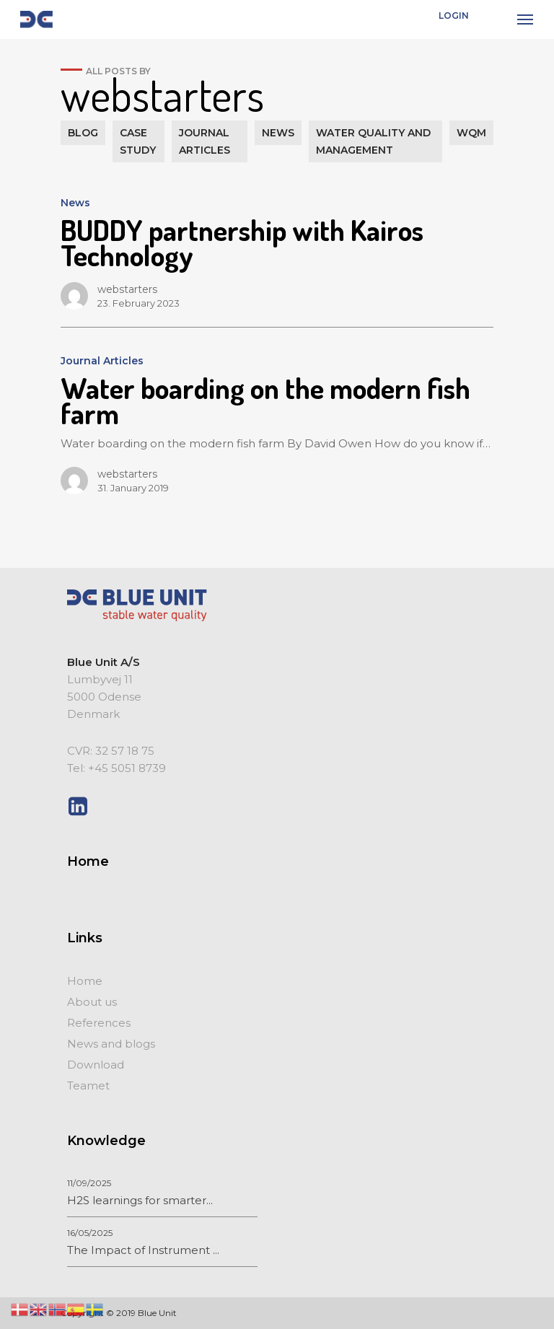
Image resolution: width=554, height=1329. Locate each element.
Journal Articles (102, 360)
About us (92, 1002)
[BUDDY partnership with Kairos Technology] (277, 248)
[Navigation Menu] (525, 19)
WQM (471, 132)
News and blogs (111, 1044)
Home (84, 981)
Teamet (88, 1085)
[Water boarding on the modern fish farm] (277, 419)
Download (95, 1064)
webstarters (127, 289)
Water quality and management (373, 141)
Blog (83, 132)
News (75, 202)
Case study (138, 141)
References (99, 1023)
